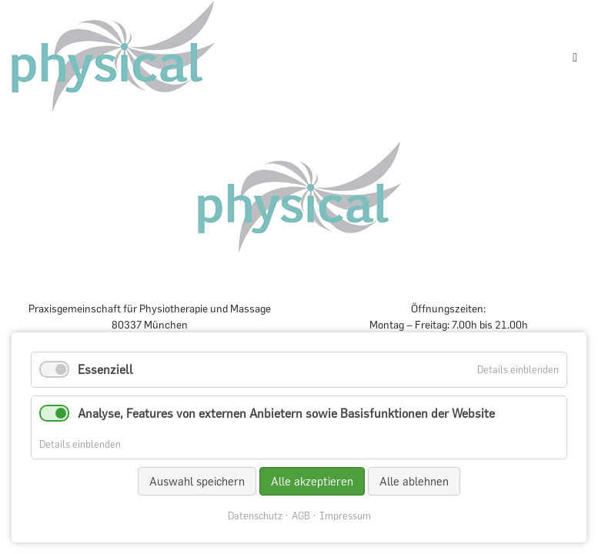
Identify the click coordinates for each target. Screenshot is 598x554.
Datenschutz (255, 516)
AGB (301, 516)
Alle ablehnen (414, 481)
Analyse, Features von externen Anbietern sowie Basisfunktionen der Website (286, 413)
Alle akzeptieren (312, 481)
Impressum (345, 516)
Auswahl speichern (197, 481)
